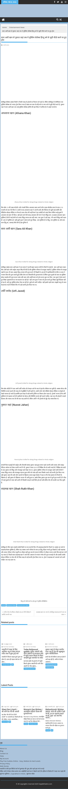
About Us (3, 748)
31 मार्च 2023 (49, 644)
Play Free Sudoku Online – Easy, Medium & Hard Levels (20, 761)
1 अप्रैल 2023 (28, 644)
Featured (4, 721)
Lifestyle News (6, 664)
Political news (49, 667)
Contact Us (4, 753)
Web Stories (4, 766)
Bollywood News (11, 605)
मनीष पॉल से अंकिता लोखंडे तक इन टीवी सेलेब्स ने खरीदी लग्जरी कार (16, 613)
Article (3, 605)
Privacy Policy (5, 764)
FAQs (2, 756)
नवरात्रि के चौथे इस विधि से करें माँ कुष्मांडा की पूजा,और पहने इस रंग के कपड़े (22, 769)
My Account (4, 758)
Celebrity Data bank (29, 668)
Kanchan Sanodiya (8, 647)
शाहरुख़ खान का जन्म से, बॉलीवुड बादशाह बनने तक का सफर (51, 613)
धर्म (12, 664)
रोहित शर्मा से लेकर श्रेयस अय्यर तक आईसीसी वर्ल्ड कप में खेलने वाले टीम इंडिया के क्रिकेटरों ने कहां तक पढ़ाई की (32, 771)
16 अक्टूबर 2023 (7, 644)
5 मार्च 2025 (28, 707)
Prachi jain (14, 707)
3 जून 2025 (5, 707)
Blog (1, 751)
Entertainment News (23, 605)
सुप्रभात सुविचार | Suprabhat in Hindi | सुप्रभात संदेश (17, 774)
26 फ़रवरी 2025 (50, 707)
